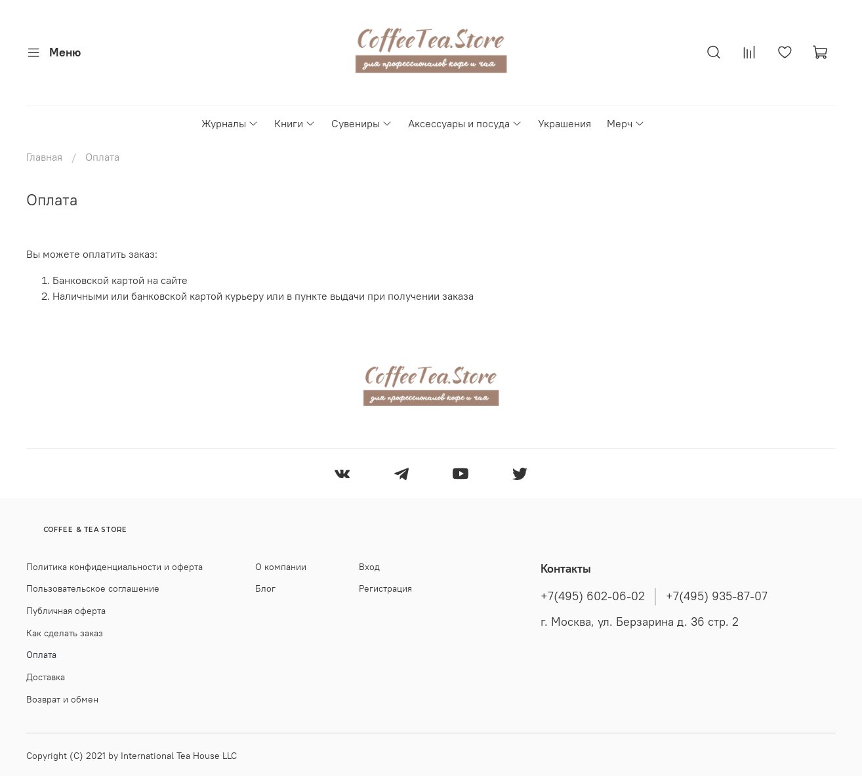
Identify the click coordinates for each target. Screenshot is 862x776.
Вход (369, 567)
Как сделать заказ (64, 633)
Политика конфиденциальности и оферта (114, 567)
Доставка (45, 677)
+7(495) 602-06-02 (593, 596)
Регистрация (385, 588)
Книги (295, 123)
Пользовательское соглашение (92, 588)
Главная (44, 156)
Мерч (626, 123)
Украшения (564, 123)
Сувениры (361, 123)
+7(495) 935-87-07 (717, 596)
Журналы (229, 123)
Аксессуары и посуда (465, 123)
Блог (265, 588)
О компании (280, 567)
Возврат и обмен (62, 699)
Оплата (41, 655)
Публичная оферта (66, 611)
